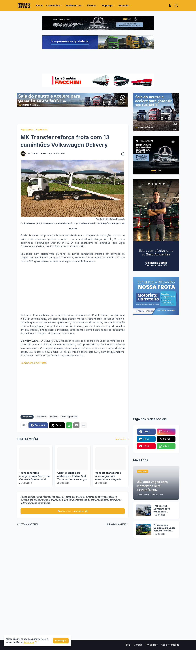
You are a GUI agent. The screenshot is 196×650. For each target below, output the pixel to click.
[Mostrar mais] (84, 425)
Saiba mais (28, 642)
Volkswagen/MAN (69, 417)
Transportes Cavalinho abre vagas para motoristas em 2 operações (162, 509)
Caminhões (53, 5)
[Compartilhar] (122, 153)
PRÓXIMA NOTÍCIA (116, 524)
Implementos (73, 5)
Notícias (53, 417)
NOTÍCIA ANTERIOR (29, 524)
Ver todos (121, 439)
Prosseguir (60, 640)
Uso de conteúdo (170, 644)
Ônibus (91, 5)
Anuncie (123, 5)
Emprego (107, 5)
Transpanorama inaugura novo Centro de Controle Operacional (34, 476)
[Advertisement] (98, 62)
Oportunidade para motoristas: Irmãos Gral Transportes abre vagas (72, 476)
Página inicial (27, 129)
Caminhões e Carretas (33, 362)
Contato (138, 644)
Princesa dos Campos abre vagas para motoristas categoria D (164, 528)
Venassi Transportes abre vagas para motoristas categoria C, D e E (109, 476)
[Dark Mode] (170, 5)
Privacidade (152, 644)
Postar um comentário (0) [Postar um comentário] (73, 511)
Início (39, 5)
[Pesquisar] (176, 5)
